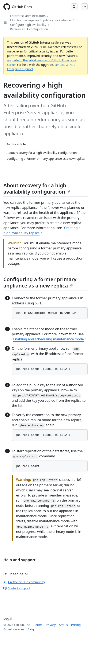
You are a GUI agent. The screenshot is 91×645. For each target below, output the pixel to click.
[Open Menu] (84, 6)
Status (63, 625)
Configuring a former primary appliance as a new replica (39, 282)
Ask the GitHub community (24, 582)
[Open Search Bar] (74, 6)
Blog (31, 629)
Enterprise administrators (28, 16)
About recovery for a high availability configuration (36, 188)
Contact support (16, 588)
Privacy (51, 625)
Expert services (13, 629)
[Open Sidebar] (5, 22)
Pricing (76, 625)
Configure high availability (28, 25)
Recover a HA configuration (29, 29)
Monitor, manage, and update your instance (40, 20)
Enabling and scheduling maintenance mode (48, 339)
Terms (38, 625)
